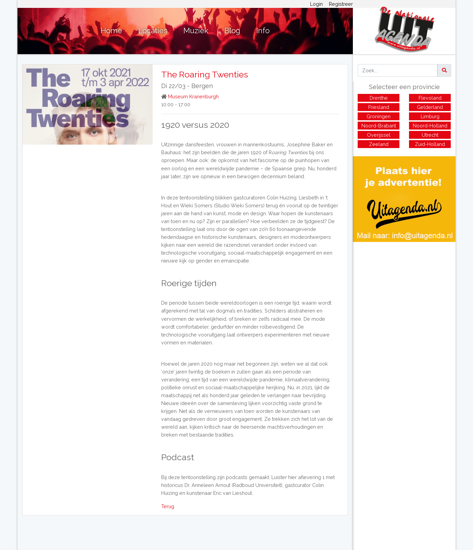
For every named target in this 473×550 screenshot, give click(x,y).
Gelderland (430, 107)
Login (316, 4)
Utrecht (430, 135)
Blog (232, 30)
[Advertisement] (404, 290)
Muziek (195, 30)
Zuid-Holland (430, 144)
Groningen (379, 116)
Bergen (202, 85)
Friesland (378, 107)
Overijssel (379, 135)
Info (263, 30)
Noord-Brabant (378, 126)
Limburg (430, 116)
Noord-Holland (430, 126)
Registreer (341, 4)
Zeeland (378, 144)
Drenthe (379, 98)
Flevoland (430, 98)
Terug (167, 506)
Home (111, 30)
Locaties (152, 30)
